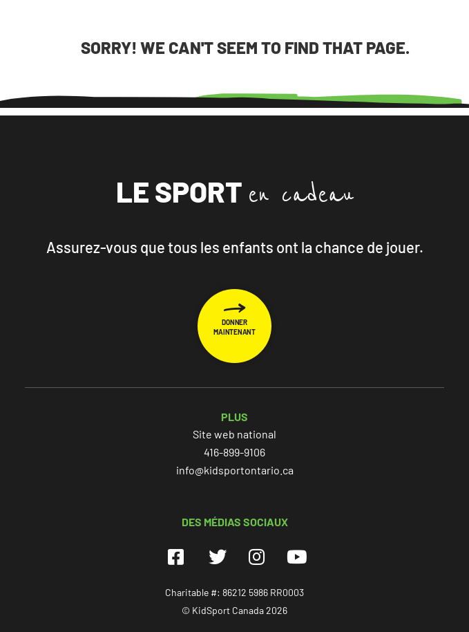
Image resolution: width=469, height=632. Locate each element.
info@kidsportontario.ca (235, 469)
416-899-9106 (234, 451)
